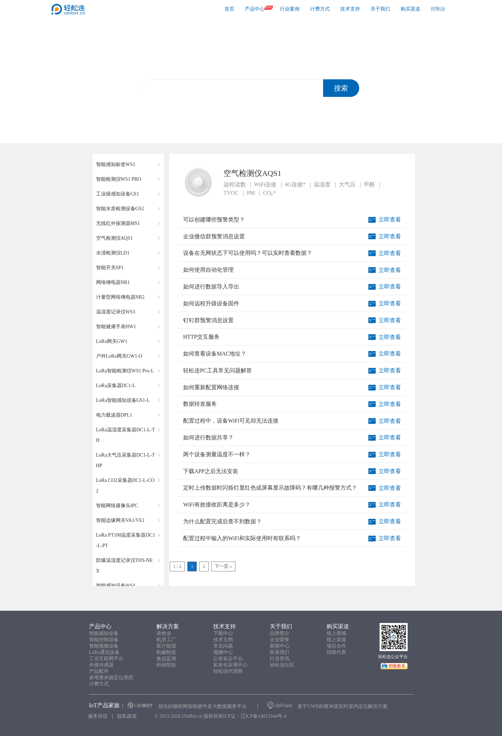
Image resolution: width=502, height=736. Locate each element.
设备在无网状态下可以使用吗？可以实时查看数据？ (247, 253)
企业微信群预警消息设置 (214, 236)
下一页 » (223, 566)
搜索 (341, 88)
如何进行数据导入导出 (211, 287)
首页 (229, 9)
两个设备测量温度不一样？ (216, 454)
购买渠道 (410, 9)
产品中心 (255, 9)
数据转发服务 (200, 404)
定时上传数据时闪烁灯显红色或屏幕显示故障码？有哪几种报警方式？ (270, 488)
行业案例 (290, 9)
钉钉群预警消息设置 (208, 320)
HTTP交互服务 (201, 337)
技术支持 (350, 9)
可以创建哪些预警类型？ (214, 220)
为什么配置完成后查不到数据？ (222, 521)
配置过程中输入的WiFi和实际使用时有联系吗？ (242, 538)
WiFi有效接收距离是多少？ (216, 505)
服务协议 (98, 716)
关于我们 (380, 9)
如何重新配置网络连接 (211, 387)
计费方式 (320, 9)
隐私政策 (127, 716)
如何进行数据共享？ (208, 437)
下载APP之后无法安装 (210, 471)
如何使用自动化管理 (208, 270)
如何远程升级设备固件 (211, 303)
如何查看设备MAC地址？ (214, 354)
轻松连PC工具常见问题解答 (217, 370)
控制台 (438, 9)
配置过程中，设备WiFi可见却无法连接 (231, 421)
